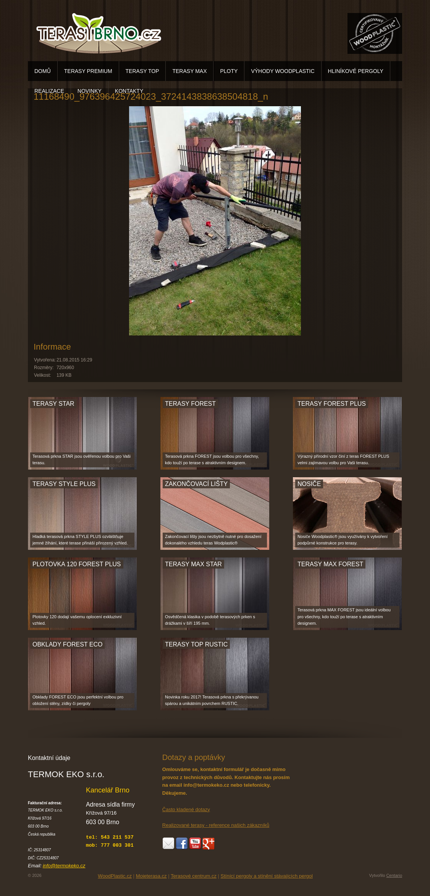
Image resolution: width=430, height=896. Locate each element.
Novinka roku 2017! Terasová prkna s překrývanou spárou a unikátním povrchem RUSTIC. (212, 700)
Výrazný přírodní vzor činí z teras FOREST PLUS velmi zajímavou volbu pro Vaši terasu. (343, 459)
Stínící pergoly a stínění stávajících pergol (267, 876)
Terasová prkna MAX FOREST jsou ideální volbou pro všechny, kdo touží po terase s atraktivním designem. (344, 616)
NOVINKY (90, 91)
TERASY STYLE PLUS (63, 484)
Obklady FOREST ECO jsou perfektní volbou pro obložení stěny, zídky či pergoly (77, 700)
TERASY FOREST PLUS (331, 403)
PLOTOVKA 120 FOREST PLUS (76, 564)
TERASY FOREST (190, 403)
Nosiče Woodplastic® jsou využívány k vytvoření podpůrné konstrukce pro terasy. (342, 540)
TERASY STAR (53, 403)
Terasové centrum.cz (194, 876)
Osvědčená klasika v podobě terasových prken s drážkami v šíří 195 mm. (210, 620)
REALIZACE (49, 91)
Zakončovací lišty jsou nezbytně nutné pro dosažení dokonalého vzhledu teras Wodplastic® (213, 540)
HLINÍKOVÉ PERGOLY (355, 71)
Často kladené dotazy (186, 809)
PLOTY (229, 71)
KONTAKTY (129, 91)
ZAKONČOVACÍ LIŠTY (196, 484)
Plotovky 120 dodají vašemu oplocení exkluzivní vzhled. (77, 620)
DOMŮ (42, 71)
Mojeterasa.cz (151, 876)
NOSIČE (309, 484)
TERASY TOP (142, 71)
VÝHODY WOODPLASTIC (282, 71)
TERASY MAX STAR (193, 564)
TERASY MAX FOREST (330, 564)
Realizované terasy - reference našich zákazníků (215, 825)
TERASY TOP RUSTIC (196, 644)
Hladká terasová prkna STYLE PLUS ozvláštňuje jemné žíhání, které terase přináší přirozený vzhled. (80, 540)
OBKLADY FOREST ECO (67, 644)
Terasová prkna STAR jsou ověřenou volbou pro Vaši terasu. (81, 459)
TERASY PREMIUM (88, 71)
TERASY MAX (189, 71)
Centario (394, 875)
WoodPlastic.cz (115, 876)
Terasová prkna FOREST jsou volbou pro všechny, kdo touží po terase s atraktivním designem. (212, 459)
